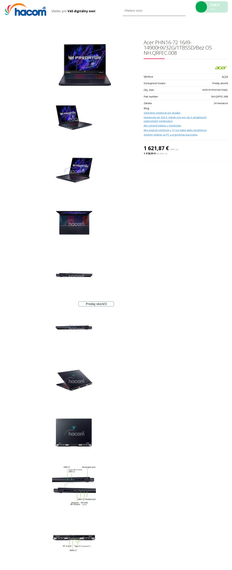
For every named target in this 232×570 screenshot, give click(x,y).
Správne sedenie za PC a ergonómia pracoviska (170, 134)
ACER (225, 76)
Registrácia (213, 26)
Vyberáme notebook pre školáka (162, 112)
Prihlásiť (198, 26)
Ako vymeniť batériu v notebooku (162, 125)
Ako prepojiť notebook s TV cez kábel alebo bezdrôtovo (175, 130)
